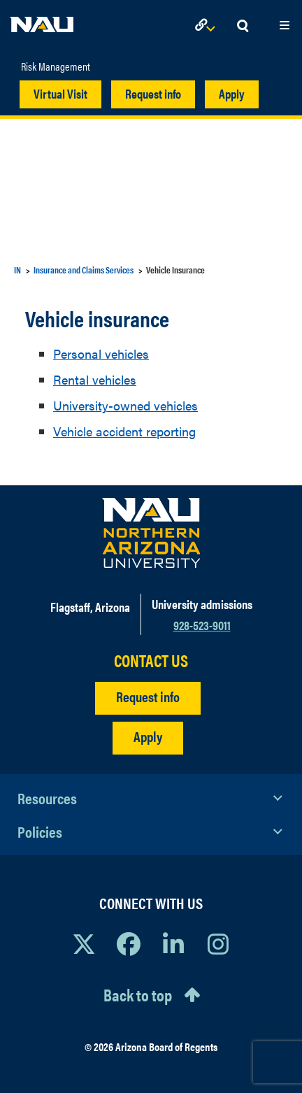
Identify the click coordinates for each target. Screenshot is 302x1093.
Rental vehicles (94, 379)
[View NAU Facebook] (129, 943)
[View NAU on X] (84, 943)
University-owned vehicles (125, 405)
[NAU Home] (42, 21)
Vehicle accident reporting (124, 431)
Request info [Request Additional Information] (148, 696)
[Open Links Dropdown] (207, 26)
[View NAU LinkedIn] (173, 943)
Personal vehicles (101, 353)
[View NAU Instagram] (218, 943)
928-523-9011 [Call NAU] (202, 625)
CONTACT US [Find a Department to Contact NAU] (151, 660)
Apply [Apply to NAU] (148, 736)
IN (17, 269)
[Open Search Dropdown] (242, 26)
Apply (232, 93)
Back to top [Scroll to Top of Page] (137, 994)
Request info (153, 93)
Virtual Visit (60, 93)
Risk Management (55, 66)
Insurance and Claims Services (84, 269)
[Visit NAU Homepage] (151, 533)
